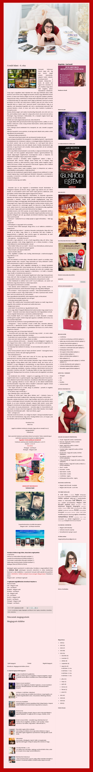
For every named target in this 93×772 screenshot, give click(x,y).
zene (81, 519)
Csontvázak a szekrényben (71, 496)
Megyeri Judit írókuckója (66, 527)
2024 (61, 648)
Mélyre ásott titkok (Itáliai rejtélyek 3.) (69, 356)
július (63, 679)
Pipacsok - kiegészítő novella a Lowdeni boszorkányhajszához (70, 442)
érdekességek (61, 520)
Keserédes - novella (65, 469)
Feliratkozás (30, 432)
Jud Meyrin (30, 610)
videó (66, 519)
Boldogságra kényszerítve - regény (69, 478)
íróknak (74, 520)
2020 (61, 698)
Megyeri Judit (81, 502)
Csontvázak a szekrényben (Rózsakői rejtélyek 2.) (20, 560)
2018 (61, 703)
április (63, 684)
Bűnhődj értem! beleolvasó (23, 757)
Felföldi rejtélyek (63, 498)
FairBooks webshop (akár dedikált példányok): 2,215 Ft (30, 442)
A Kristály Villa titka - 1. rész (23, 748)
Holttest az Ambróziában (65, 500)
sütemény (13, 612)
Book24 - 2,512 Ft (30, 444)
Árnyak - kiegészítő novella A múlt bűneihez (70, 439)
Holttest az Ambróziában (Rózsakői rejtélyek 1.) (20, 556)
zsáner (84, 519)
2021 (61, 695)
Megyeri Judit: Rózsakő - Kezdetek (68, 485)
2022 (61, 653)
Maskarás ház (19, 711)
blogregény (24, 610)
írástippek (66, 520)
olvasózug (71, 514)
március (64, 687)
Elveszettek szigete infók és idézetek (25, 729)
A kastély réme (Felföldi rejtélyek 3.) (69, 343)
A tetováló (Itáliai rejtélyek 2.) (67, 354)
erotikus (60, 508)
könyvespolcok (68, 512)
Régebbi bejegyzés (47, 663)
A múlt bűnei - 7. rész (66, 671)
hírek (72, 508)
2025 (61, 645)
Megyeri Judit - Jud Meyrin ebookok (30, 526)
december (64, 655)
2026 (61, 643)
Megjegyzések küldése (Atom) (21, 666)
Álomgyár (62, 376)
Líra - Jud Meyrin (11, 595)
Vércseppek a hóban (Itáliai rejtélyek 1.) (69, 352)
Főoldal (29, 663)
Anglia (20, 610)
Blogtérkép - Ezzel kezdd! (65, 64)
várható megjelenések (73, 519)
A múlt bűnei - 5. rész (66, 675)
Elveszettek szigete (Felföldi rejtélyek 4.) (70, 368)
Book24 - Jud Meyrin (13, 599)
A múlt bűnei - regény (65, 476)
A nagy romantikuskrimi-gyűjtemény (25, 674)
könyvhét (73, 512)
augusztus (64, 666)
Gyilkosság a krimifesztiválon (78, 498)
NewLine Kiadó (11, 583)
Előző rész (30, 424)
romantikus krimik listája (80, 517)
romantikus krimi (65, 517)
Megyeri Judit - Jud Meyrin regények (17, 578)
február (64, 689)
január (63, 692)
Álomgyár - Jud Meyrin (30, 448)
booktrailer (83, 506)
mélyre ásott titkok (81, 512)
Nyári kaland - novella (65, 471)
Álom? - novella (64, 467)
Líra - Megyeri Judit (12, 593)
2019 (61, 700)
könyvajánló (61, 512)
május (63, 681)
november (64, 658)
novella (60, 514)
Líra (61, 380)
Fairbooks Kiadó (82, 496)
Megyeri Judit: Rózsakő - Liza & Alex (69, 487)
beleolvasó (61, 506)
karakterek (65, 510)
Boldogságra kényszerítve (66, 350)
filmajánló (65, 508)
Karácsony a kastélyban (22, 701)
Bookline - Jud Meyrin (13, 591)
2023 (61, 650)
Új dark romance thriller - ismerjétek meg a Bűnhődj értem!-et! (32, 720)
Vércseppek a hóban (81, 504)
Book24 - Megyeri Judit (13, 597)
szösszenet (61, 519)
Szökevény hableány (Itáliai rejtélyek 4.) (69, 366)
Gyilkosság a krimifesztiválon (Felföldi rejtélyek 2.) (20, 562)
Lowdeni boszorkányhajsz (68, 502)
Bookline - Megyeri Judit (14, 589)
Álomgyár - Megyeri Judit (30, 449)
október (64, 661)
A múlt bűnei (10, 554)
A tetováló (71, 494)
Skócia (73, 504)
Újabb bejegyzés (12, 663)
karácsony (71, 510)
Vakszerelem (19, 738)
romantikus (43, 610)
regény (38, 610)
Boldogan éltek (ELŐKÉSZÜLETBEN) (17, 564)
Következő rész (30, 422)
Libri (61, 378)
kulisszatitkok (82, 510)
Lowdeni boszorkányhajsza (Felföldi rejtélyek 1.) (20, 558)
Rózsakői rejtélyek (64, 504)
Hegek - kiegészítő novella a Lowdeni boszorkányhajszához (69, 446)
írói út (70, 520)
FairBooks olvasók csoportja (67, 530)
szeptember (65, 663)
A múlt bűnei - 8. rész (66, 668)
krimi (35, 610)
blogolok (69, 506)
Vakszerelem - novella (65, 474)
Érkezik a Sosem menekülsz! (23, 683)
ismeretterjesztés (78, 508)
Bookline (62, 382)
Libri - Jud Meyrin (12, 587)
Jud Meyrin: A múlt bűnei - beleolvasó (25, 692)
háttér (68, 508)
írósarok (78, 520)
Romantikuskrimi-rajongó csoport (68, 532)
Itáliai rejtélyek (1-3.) (65, 358)
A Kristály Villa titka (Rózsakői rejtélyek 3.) (70, 364)
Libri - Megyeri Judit (12, 585)
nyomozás (65, 514)
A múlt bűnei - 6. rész (66, 673)
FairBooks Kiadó (30, 488)
